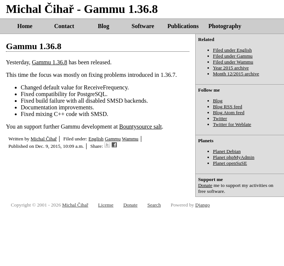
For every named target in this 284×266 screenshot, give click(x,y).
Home (25, 26)
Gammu (113, 138)
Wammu (130, 138)
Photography (225, 26)
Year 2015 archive (231, 68)
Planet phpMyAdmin (233, 157)
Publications (183, 26)
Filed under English (232, 50)
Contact (64, 26)
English (96, 138)
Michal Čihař (44, 138)
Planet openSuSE (230, 163)
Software (143, 26)
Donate (205, 185)
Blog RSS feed (227, 106)
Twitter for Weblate (232, 124)
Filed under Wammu (233, 62)
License (105, 205)
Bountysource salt (140, 126)
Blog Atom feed (228, 112)
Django (202, 205)
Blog (103, 26)
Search (154, 205)
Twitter (220, 118)
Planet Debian (227, 151)
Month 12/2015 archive (236, 73)
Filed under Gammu (233, 56)
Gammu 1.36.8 (33, 46)
